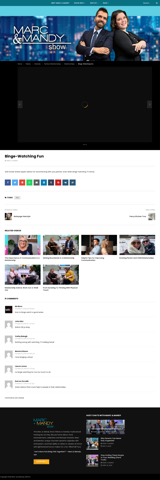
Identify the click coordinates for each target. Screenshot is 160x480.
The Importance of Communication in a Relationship (22, 259)
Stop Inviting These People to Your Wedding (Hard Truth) (112, 457)
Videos (28, 64)
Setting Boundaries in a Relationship (58, 258)
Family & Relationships (52, 64)
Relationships (69, 64)
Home (20, 64)
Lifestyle (37, 64)
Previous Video (11, 210)
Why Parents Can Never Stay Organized (111, 439)
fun (17, 198)
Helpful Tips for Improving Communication (92, 259)
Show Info (79, 3)
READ (105, 3)
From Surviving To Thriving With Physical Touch (60, 289)
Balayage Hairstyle (22, 216)
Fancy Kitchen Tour (138, 216)
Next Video (150, 210)
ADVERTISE (41, 462)
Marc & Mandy (12, 161)
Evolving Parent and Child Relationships (136, 258)
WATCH (93, 3)
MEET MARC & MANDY (60, 3)
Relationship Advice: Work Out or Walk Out (21, 289)
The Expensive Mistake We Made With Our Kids (113, 428)
